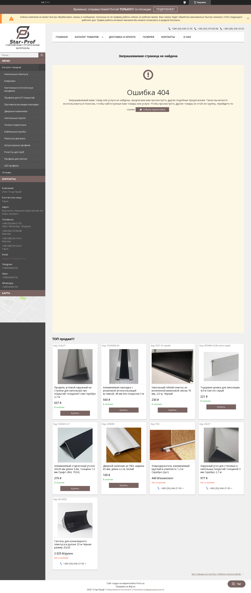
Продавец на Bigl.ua (125, 586)
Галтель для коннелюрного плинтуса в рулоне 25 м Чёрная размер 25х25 (72, 544)
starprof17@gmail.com (14, 258)
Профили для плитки (15, 158)
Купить (75, 413)
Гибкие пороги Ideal (154, 109)
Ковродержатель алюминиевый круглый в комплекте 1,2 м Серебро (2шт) (170, 469)
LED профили (11, 165)
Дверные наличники (15, 111)
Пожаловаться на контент (119, 589)
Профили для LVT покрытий (19, 97)
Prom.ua (140, 583)
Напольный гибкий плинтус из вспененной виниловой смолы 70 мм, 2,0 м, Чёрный (171, 390)
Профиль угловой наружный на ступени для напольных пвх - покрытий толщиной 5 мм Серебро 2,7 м (75, 392)
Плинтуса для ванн (14, 138)
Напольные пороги (15, 118)
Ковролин (9, 80)
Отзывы (6, 172)
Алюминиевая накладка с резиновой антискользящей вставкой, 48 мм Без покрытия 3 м (123, 390)
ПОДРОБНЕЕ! (165, 9)
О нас (187, 37)
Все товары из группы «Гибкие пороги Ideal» (216, 574)
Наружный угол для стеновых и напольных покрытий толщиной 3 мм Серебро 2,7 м (220, 469)
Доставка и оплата (122, 37)
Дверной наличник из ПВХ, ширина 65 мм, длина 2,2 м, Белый (123, 467)
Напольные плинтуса (16, 74)
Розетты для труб (14, 152)
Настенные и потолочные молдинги (18, 89)
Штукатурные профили (17, 145)
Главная (62, 37)
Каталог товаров (11, 67)
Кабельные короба (15, 131)
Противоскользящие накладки (21, 104)
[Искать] (41, 55)
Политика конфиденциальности (148, 589)
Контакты (168, 37)
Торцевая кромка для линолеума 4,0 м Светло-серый (220, 389)
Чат (236, 584)
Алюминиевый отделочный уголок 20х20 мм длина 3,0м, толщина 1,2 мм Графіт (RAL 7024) (74, 469)
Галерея (148, 37)
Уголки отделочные (15, 124)
